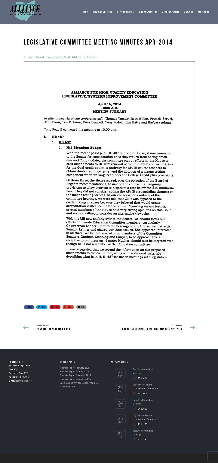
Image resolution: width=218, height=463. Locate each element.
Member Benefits (170, 12)
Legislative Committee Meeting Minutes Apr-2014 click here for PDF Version (60, 57)
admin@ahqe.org (24, 381)
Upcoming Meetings (102, 12)
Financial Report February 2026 (74, 368)
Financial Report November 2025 (75, 379)
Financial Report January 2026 (74, 371)
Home (85, 12)
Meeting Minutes (125, 12)
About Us (188, 12)
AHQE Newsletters (148, 12)
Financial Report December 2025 (75, 375)
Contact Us (203, 12)
